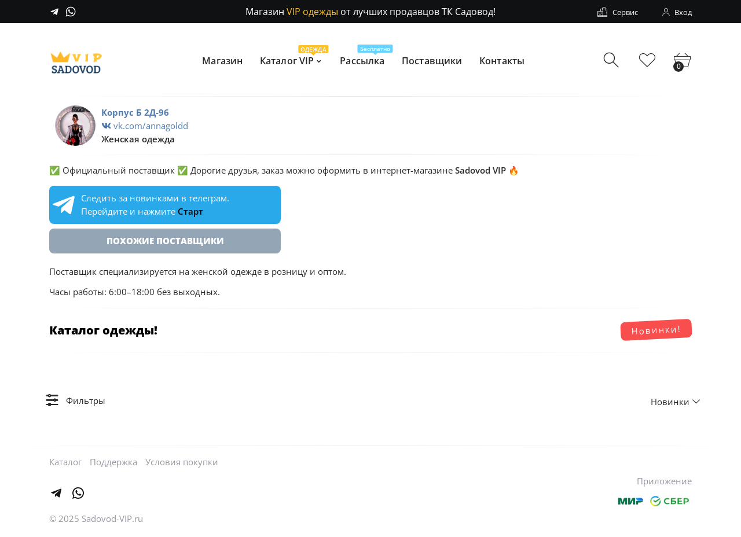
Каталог (65, 462)
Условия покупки (181, 462)
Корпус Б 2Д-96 (135, 112)
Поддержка (113, 462)
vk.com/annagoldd (144, 125)
